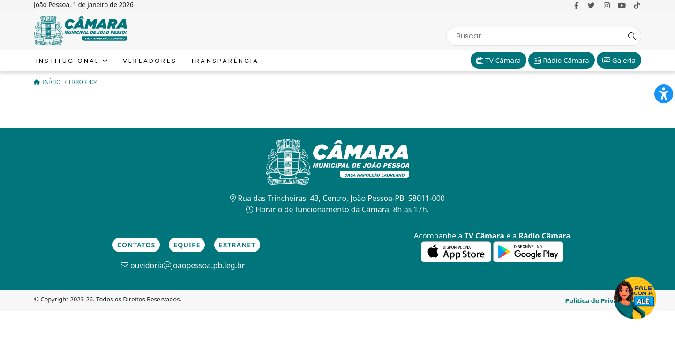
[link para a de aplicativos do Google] (528, 251)
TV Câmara (498, 60)
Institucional (72, 60)
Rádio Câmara (561, 60)
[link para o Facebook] (576, 5)
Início (48, 82)
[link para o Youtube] (621, 5)
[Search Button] (631, 36)
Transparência (225, 60)
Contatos (136, 244)
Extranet (237, 244)
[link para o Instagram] (606, 5)
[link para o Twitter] (591, 5)
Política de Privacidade (602, 300)
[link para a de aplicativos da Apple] (457, 251)
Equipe (186, 244)
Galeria (619, 60)
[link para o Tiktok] (636, 5)
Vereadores (150, 60)
